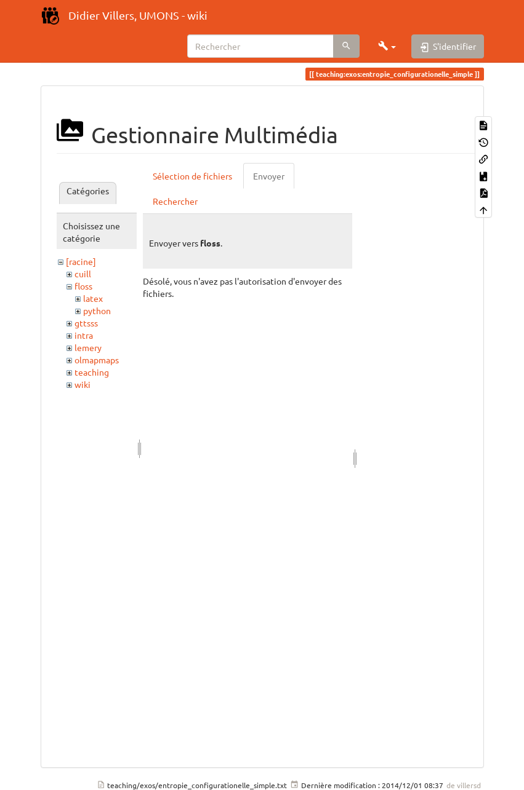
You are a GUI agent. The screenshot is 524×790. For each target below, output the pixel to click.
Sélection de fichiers (192, 175)
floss (83, 285)
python (97, 310)
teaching (92, 371)
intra (84, 335)
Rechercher (175, 201)
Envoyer (268, 175)
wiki (83, 384)
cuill (83, 273)
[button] (387, 46)
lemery (88, 347)
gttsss (86, 322)
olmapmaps (97, 359)
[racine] (81, 261)
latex (93, 298)
